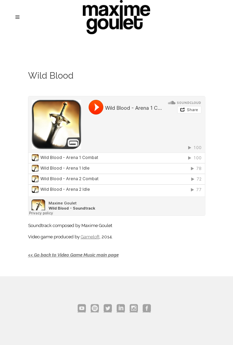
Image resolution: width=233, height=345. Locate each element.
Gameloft (90, 236)
